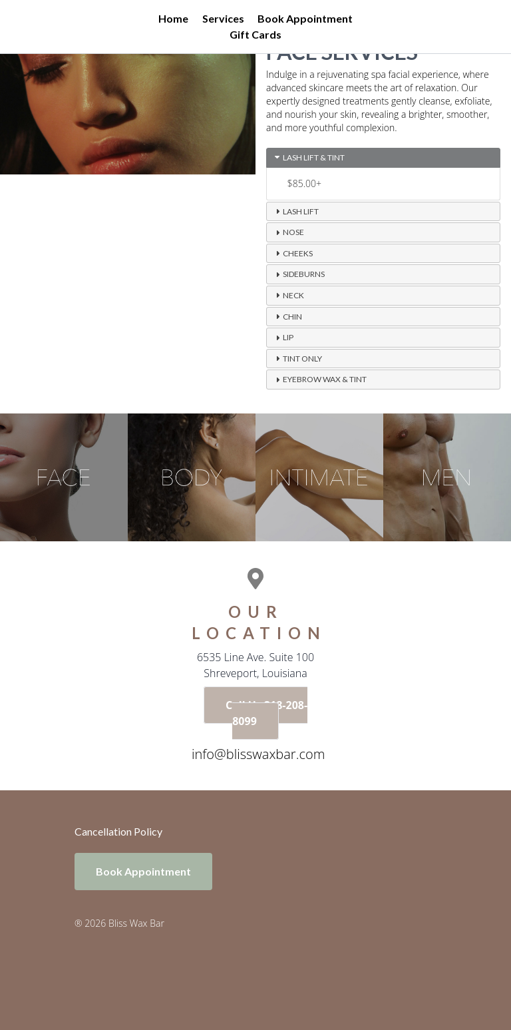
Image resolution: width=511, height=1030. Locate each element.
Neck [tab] (288, 295)
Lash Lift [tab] (295, 211)
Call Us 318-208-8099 (266, 713)
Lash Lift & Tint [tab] (308, 157)
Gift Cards (255, 34)
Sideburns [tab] (298, 274)
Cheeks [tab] (292, 253)
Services (223, 18)
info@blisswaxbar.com (258, 754)
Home (173, 18)
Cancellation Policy (118, 831)
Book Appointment (305, 18)
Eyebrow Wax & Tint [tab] (319, 379)
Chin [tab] (287, 316)
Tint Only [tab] (297, 358)
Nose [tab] (288, 232)
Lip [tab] (282, 337)
